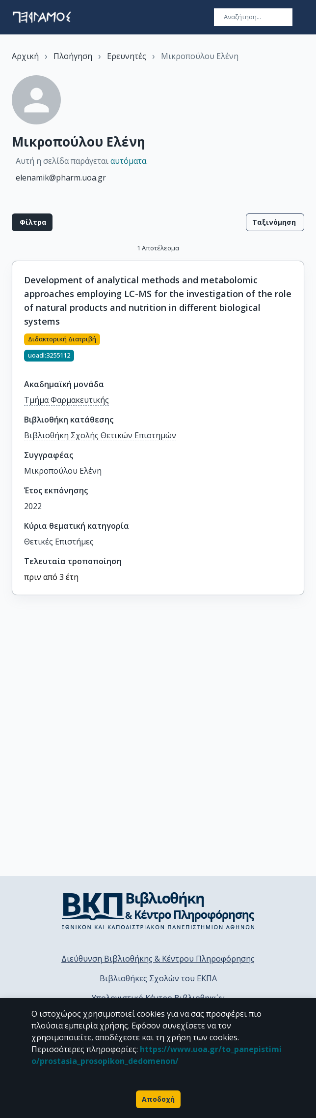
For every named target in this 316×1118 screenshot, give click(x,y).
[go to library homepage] (158, 910)
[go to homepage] (42, 17)
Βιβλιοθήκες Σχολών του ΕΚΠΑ (158, 978)
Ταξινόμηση (275, 222)
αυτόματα (128, 160)
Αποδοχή (158, 1099)
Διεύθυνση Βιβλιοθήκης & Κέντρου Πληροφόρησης (158, 958)
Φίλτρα (32, 222)
